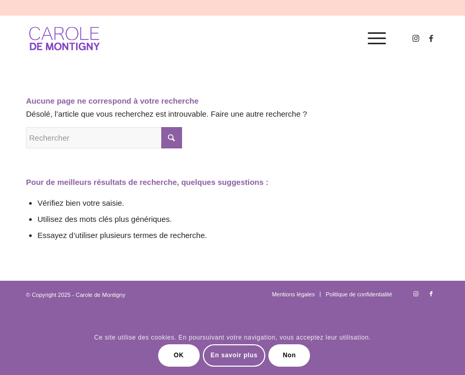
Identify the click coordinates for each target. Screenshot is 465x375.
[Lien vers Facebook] (431, 38)
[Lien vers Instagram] (415, 38)
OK (179, 355)
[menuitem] (371, 38)
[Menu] (371, 38)
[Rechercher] (104, 137)
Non (289, 355)
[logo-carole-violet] (65, 38)
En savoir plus (234, 355)
